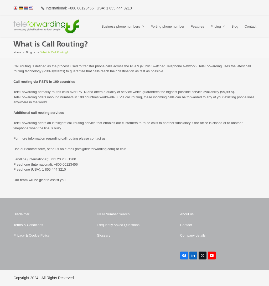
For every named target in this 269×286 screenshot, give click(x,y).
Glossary (103, 235)
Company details (193, 235)
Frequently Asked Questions (118, 225)
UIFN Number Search (113, 214)
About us (187, 214)
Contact (186, 225)
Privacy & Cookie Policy (31, 235)
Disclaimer (21, 214)
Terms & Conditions (28, 225)
